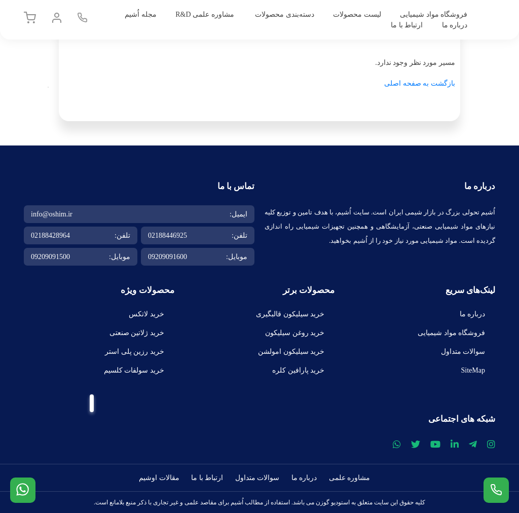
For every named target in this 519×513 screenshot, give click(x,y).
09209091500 (50, 257)
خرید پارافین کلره (298, 370)
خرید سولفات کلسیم (134, 370)
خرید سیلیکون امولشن (291, 351)
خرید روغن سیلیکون (294, 333)
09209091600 (167, 257)
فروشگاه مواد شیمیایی (433, 14)
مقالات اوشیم (159, 478)
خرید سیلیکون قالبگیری (290, 314)
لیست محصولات (357, 14)
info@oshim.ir (51, 214)
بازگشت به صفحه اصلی (419, 83)
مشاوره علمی (349, 478)
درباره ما (455, 25)
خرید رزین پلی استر (134, 351)
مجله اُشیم (141, 14)
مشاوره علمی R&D (204, 14)
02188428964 (50, 235)
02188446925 (167, 235)
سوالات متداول (463, 351)
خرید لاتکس (146, 314)
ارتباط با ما (407, 25)
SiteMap (473, 370)
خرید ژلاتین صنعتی (136, 333)
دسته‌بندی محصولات (284, 14)
